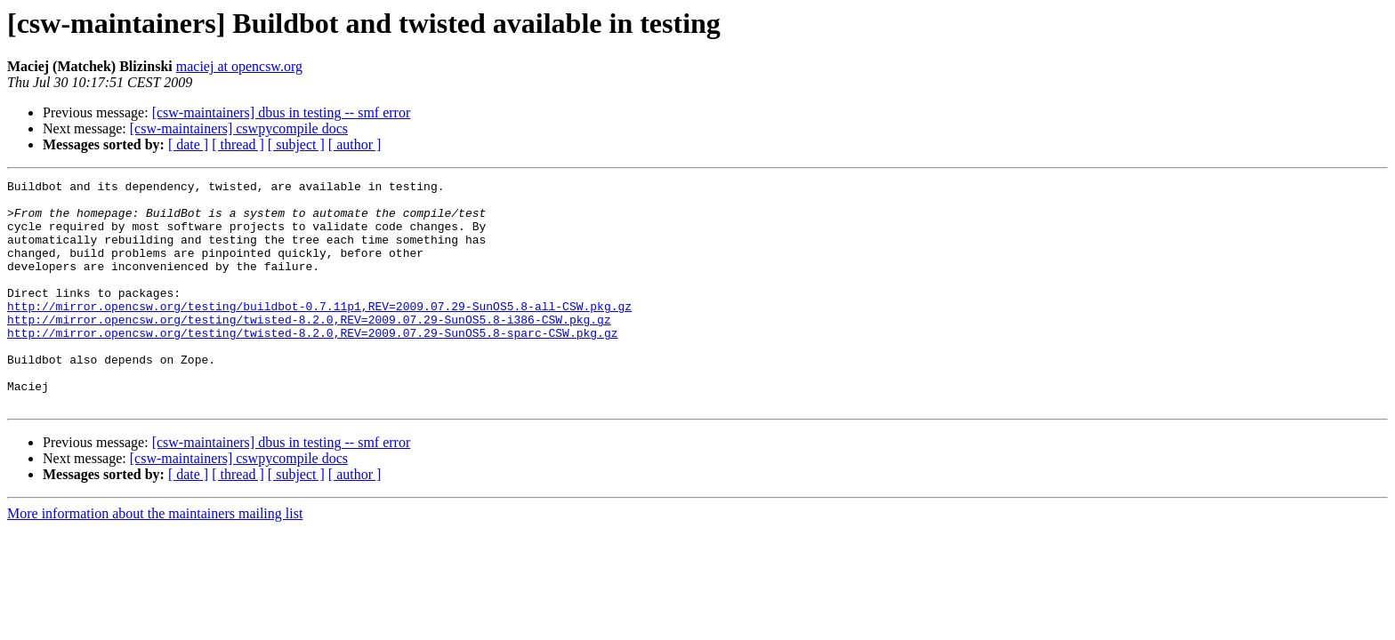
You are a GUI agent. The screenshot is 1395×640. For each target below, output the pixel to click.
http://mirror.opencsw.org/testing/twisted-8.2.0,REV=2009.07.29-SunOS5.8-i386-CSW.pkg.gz (309, 348)
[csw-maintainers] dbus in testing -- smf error (281, 112)
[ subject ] (296, 144)
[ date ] (188, 144)
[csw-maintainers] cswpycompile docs (239, 128)
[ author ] (355, 144)
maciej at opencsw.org (239, 66)
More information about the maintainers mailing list (154, 558)
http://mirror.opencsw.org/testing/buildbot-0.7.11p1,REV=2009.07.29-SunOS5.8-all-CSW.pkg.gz (319, 332)
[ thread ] (238, 144)
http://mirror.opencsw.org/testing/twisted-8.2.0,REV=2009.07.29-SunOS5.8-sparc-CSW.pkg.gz (312, 364)
